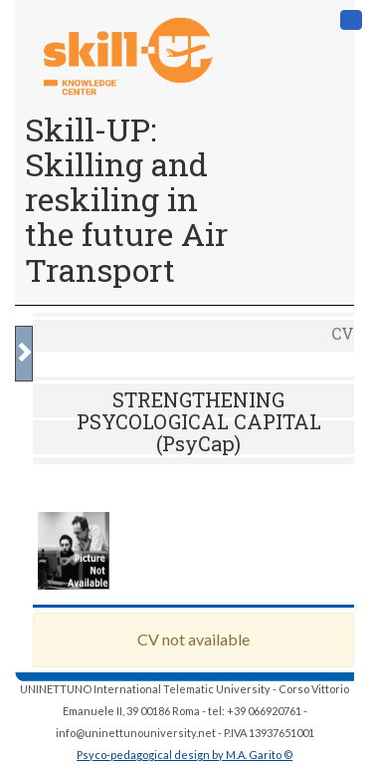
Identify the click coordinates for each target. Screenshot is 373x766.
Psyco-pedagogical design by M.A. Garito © (184, 754)
